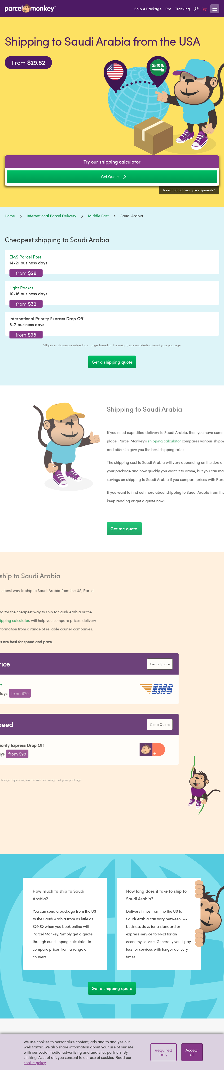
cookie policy (35, 1062)
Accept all (192, 1052)
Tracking (182, 8)
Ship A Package (148, 8)
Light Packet (21, 288)
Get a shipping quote (112, 362)
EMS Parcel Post (25, 257)
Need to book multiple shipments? (189, 190)
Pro (168, 8)
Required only (163, 1052)
